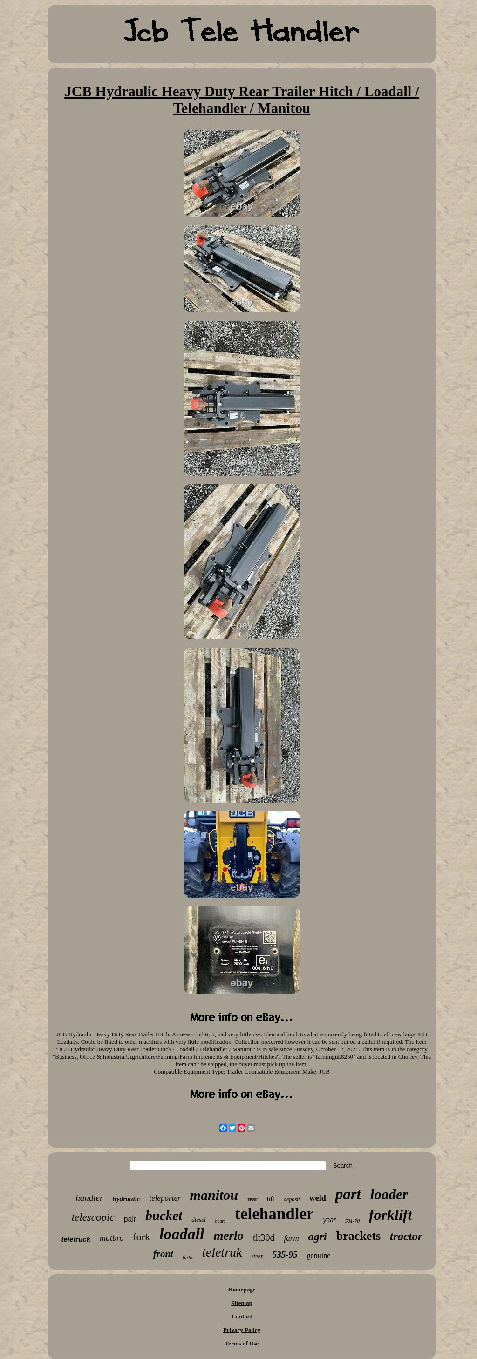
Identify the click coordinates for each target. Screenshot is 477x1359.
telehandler (274, 1214)
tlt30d (264, 1237)
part (348, 1194)
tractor (406, 1236)
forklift (390, 1214)
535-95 (285, 1254)
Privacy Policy (241, 1329)
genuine (319, 1255)
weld (317, 1198)
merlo (228, 1236)
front (163, 1253)
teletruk (222, 1252)
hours (220, 1221)
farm (291, 1238)
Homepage (241, 1289)
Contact (242, 1316)
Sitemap (241, 1302)
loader (389, 1194)
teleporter (165, 1198)
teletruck (76, 1239)
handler (89, 1198)
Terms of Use (242, 1343)
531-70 (352, 1221)
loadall (181, 1234)
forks (188, 1257)
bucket (163, 1215)
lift (270, 1199)
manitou (214, 1195)
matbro (111, 1238)
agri (317, 1237)
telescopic (93, 1217)
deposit (292, 1199)
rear (252, 1199)
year (329, 1220)
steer (257, 1255)
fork (141, 1237)
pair (130, 1219)
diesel (198, 1219)
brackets (358, 1236)
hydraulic (126, 1199)
